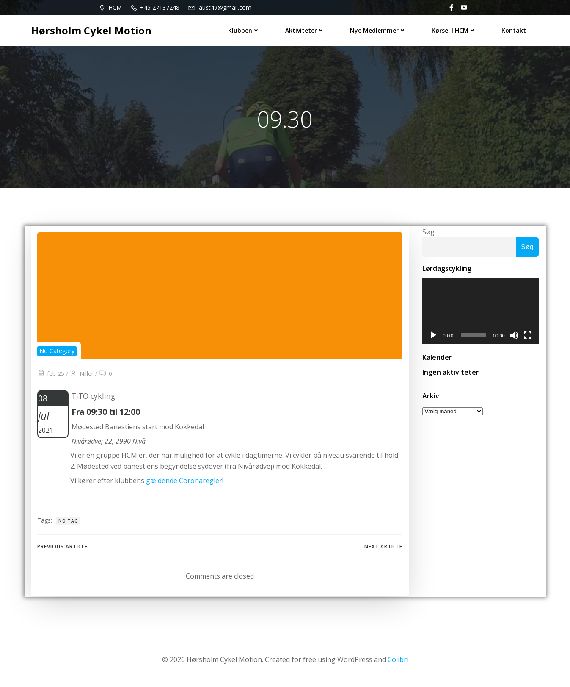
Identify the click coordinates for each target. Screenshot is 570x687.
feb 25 (50, 375)
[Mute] (515, 337)
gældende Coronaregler (185, 482)
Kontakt (514, 30)
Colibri (398, 661)
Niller (82, 375)
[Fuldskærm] (528, 337)
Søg (428, 232)
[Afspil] (433, 337)
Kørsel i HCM (454, 30)
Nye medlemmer (379, 30)
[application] (481, 312)
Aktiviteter (305, 30)
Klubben (245, 30)
